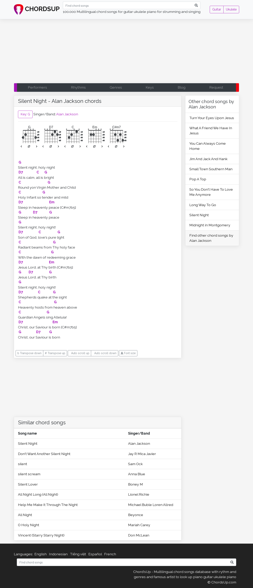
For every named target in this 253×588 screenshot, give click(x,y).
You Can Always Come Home (207, 146)
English (40, 554)
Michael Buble (140, 505)
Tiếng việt (78, 554)
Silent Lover (28, 484)
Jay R (133, 454)
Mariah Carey (139, 525)
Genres (116, 87)
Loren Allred (163, 505)
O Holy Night (28, 525)
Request (216, 87)
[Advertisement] (126, 52)
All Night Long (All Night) (38, 494)
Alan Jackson (67, 114)
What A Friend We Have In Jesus (210, 130)
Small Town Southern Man (210, 169)
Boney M (135, 484)
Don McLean (138, 535)
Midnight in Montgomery (209, 225)
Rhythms (78, 87)
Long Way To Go (202, 205)
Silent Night (27, 443)
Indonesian (58, 554)
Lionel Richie (138, 494)
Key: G (25, 114)
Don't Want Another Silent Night (44, 454)
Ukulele (231, 9)
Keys (150, 87)
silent (22, 464)
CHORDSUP (37, 9)
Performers (37, 87)
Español (95, 554)
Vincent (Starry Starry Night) (41, 535)
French (110, 554)
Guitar (216, 9)
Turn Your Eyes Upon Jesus (211, 118)
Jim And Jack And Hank (208, 159)
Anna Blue (136, 474)
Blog (181, 87)
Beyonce (135, 515)
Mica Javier (147, 454)
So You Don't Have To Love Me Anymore (211, 192)
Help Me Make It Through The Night (48, 505)
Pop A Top (197, 179)
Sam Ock (135, 464)
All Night (25, 515)
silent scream (29, 474)
